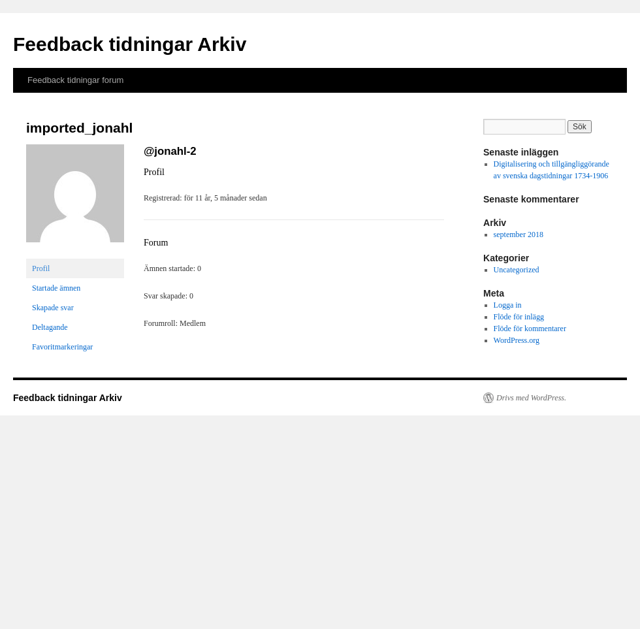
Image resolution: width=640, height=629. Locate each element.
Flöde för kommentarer (530, 328)
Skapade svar (53, 307)
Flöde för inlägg (519, 316)
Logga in (508, 305)
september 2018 (518, 234)
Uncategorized (516, 269)
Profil (41, 268)
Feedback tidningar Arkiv (129, 44)
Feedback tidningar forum (75, 80)
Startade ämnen (56, 288)
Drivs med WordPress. (531, 397)
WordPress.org (516, 340)
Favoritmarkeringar (62, 346)
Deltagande (50, 327)
